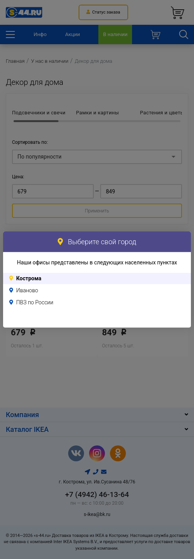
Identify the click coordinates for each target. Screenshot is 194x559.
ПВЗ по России (34, 302)
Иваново (27, 290)
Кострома (28, 278)
